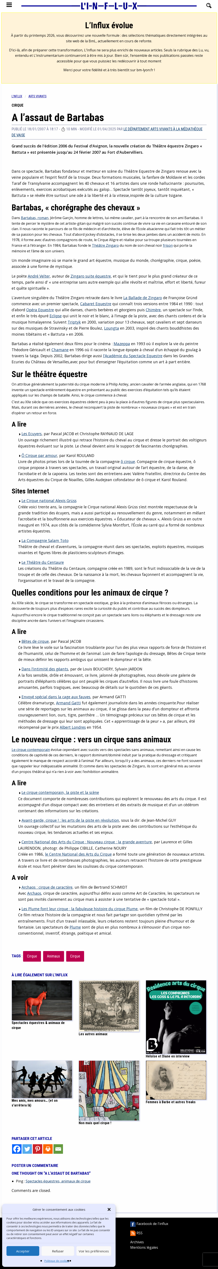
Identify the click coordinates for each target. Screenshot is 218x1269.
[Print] (48, 1149)
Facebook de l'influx (149, 1223)
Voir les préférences (94, 1251)
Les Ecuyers (30, 433)
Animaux (53, 956)
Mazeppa (122, 343)
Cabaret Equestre (95, 303)
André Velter (39, 276)
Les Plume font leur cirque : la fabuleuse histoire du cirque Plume (78, 908)
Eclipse (56, 315)
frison (168, 245)
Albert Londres (73, 727)
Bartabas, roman (34, 217)
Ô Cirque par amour (37, 455)
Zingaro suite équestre (91, 276)
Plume (75, 927)
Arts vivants (37, 96)
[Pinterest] (37, 1149)
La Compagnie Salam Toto (43, 540)
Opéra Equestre (40, 309)
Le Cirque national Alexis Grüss (47, 500)
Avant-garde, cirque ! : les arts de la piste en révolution (68, 820)
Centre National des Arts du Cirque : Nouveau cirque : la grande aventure (85, 841)
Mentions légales (144, 1247)
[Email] (58, 1149)
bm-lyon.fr (144, 70)
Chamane (60, 349)
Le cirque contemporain (31, 749)
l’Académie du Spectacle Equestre (132, 355)
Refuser (58, 1251)
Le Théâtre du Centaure (41, 562)
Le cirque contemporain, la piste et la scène (58, 792)
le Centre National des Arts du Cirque (78, 854)
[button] (109, 1209)
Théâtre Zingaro (105, 245)
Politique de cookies (56, 1261)
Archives (137, 1242)
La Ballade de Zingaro (142, 297)
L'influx (17, 96)
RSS (136, 1233)
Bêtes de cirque (33, 641)
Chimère (153, 309)
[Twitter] (27, 1149)
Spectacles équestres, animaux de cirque (58, 1181)
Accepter (23, 1251)
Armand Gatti (68, 702)
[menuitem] (20, 96)
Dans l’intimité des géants (43, 669)
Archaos (34, 893)
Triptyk (74, 322)
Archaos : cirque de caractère (45, 887)
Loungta (111, 328)
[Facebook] (17, 1149)
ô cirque (128, 461)
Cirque (32, 956)
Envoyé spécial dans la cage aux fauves (54, 696)
